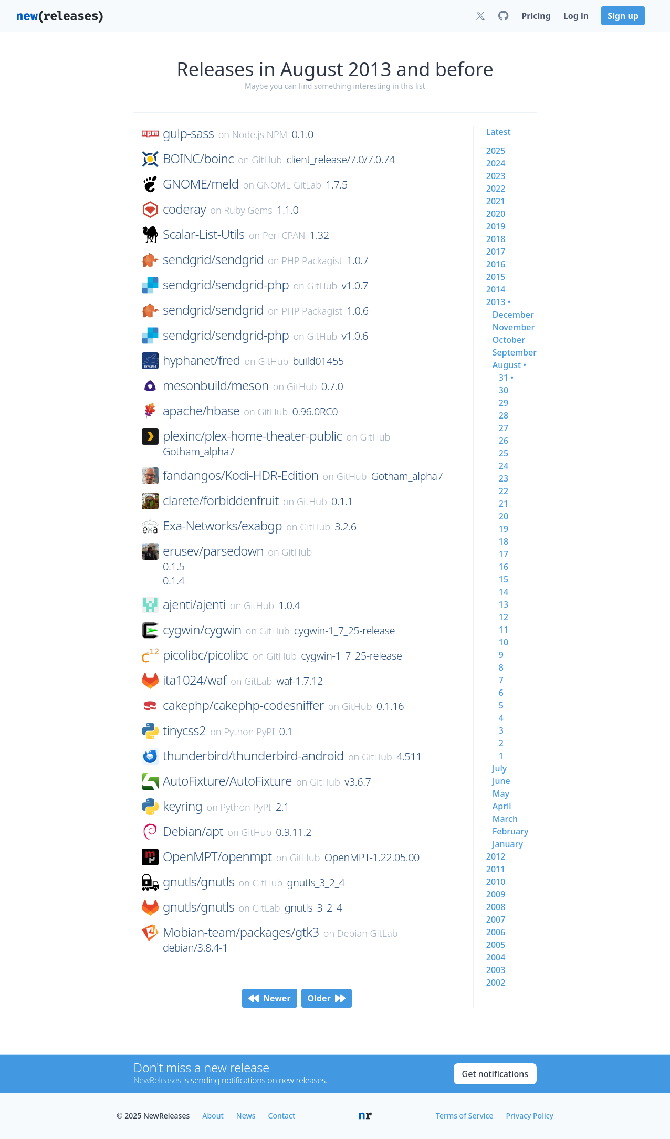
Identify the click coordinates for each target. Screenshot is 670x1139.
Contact (282, 1116)
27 (503, 428)
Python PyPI (249, 731)
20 (503, 516)
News (246, 1116)
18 (503, 541)
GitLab (258, 681)
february (511, 831)
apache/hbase (201, 411)
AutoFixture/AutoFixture (227, 781)
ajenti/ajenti (194, 604)
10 (503, 642)
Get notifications (495, 1074)
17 (503, 554)
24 (503, 466)
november (514, 327)
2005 (496, 944)
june (501, 781)
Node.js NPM (260, 134)
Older (327, 998)
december (513, 314)
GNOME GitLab (289, 185)
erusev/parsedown (213, 551)
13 (503, 604)
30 (503, 390)
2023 (496, 176)
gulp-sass (188, 133)
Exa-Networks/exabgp (222, 526)
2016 (496, 264)
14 (503, 592)
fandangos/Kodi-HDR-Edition (240, 475)
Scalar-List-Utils (204, 234)
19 (503, 529)
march (505, 818)
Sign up (623, 16)
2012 (496, 856)
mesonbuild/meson (216, 385)
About (213, 1116)
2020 (496, 214)
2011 (496, 869)
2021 (496, 201)
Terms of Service (464, 1116)
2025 (496, 150)
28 (503, 415)
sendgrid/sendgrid (213, 259)
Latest (498, 132)
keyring (182, 806)
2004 (496, 957)
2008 (496, 907)
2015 (496, 277)
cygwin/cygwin (202, 630)
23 (503, 478)
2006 (496, 932)
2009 (496, 894)
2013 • (498, 302)
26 (503, 440)
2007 (496, 919)
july (500, 768)
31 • (506, 377)
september (515, 352)
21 (503, 503)
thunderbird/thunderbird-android (253, 756)
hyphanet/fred (201, 360)
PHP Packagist (311, 260)
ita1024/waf (194, 680)
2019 (496, 226)
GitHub (267, 159)
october (509, 340)
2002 (496, 982)
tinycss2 (184, 730)
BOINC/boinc (198, 158)
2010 (496, 881)
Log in (576, 16)
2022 (496, 188)
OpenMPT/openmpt (217, 856)
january (508, 844)
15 (503, 579)
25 (503, 453)
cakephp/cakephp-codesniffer (243, 705)
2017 (496, 251)
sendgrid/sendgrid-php (226, 284)
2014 (496, 289)
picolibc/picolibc (205, 655)
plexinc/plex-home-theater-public (252, 436)
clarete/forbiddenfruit (221, 500)
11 (503, 629)
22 (503, 491)
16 (503, 566)
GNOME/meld (200, 184)
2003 (496, 970)
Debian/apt (193, 831)
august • (510, 365)
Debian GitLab (367, 933)
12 (503, 617)
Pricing (535, 16)
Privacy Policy (529, 1116)
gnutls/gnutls (198, 882)
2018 (496, 239)
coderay (184, 209)
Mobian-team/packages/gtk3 (241, 932)
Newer (269, 998)
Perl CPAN (284, 235)
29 (503, 403)
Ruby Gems (248, 210)
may (501, 793)
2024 (496, 163)
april (502, 806)
